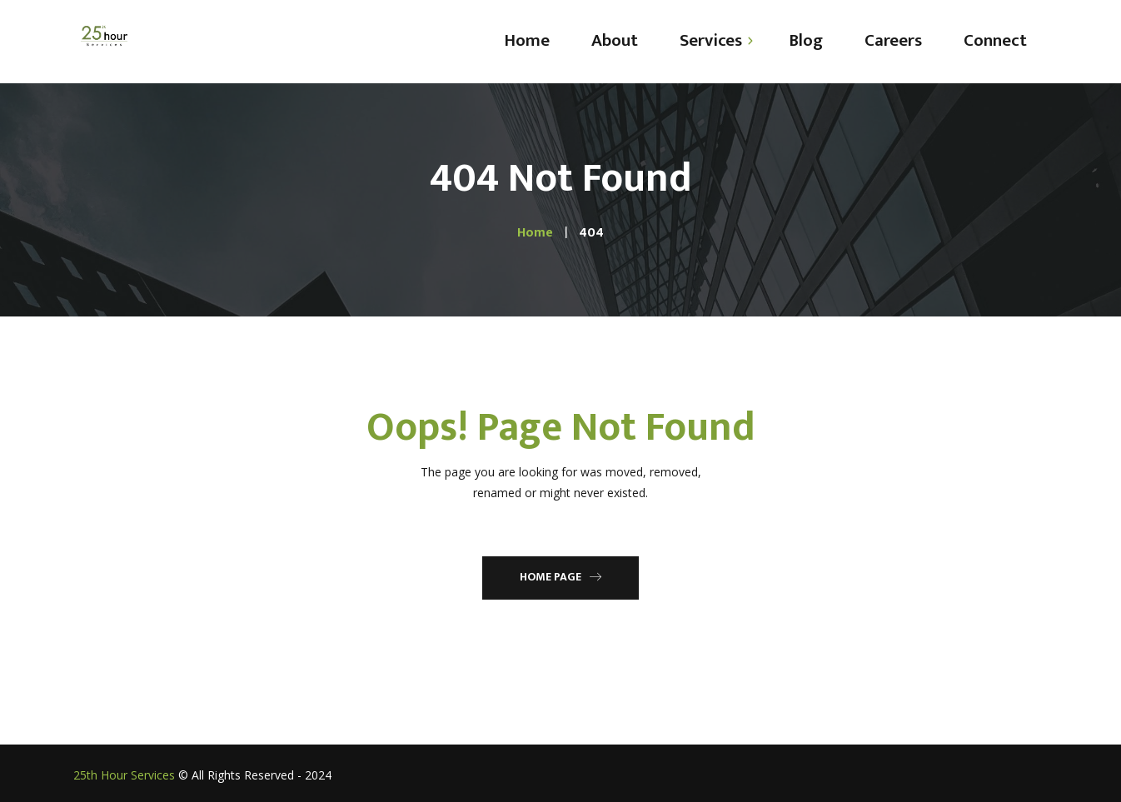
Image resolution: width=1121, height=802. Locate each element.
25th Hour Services (124, 775)
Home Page (560, 576)
